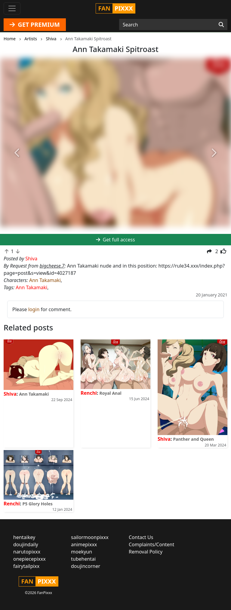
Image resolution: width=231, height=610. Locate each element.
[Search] (221, 24)
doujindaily (25, 544)
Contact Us (141, 537)
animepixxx (84, 544)
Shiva (10, 394)
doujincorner (85, 566)
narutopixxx (26, 551)
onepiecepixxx (29, 559)
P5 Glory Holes (38, 504)
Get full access (115, 239)
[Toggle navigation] (12, 8)
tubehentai (83, 559)
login (34, 309)
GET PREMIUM (35, 24)
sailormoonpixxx (90, 537)
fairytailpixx (26, 566)
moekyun (81, 551)
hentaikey (24, 537)
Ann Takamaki (45, 280)
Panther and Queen (193, 439)
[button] (17, 153)
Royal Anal (111, 393)
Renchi (89, 393)
